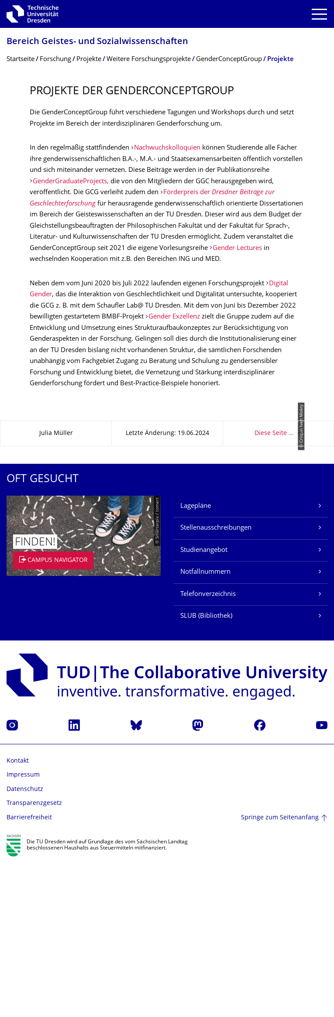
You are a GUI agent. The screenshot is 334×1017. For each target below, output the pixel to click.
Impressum (23, 929)
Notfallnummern (205, 726)
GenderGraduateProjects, (71, 181)
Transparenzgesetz (34, 957)
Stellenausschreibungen (215, 682)
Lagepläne (195, 660)
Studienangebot (203, 704)
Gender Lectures (237, 248)
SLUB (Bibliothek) (206, 770)
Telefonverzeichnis (208, 748)
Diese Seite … (274, 587)
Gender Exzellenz (174, 317)
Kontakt (18, 915)
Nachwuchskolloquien (168, 148)
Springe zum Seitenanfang (280, 971)
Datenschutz (25, 943)
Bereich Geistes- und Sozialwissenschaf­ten (97, 42)
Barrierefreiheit (29, 972)
